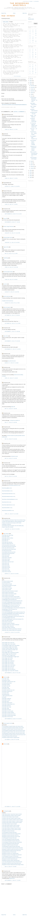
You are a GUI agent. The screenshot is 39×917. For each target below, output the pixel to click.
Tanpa (24, 519)
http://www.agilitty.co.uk (6, 488)
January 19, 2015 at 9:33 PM (12, 529)
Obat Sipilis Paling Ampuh (7, 702)
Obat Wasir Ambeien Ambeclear (8, 623)
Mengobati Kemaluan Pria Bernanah (9, 851)
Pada (15, 519)
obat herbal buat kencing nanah (8, 553)
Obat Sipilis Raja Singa (6, 706)
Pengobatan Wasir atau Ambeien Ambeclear (10, 624)
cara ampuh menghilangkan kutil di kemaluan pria (11, 602)
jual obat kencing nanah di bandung (9, 546)
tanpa (6, 527)
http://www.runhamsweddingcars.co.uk (9, 499)
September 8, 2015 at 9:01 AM (12, 672)
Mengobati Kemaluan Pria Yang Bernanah (10, 853)
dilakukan (12, 521)
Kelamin (12, 519)
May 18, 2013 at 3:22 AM (11, 438)
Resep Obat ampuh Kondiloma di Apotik (10, 591)
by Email (31, 1)
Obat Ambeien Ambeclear (7, 621)
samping (11, 527)
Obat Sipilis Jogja (5, 678)
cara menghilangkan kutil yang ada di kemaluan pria (12, 600)
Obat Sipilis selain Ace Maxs (7, 538)
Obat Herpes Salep (6, 560)
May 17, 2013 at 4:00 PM (11, 422)
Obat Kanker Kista (5, 568)
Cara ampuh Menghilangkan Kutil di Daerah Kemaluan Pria (13, 607)
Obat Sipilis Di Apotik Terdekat (8, 712)
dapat (9, 521)
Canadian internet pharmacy (7, 300)
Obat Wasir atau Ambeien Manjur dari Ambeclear (11, 630)
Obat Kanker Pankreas (6, 571)
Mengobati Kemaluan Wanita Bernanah (9, 858)
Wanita (21, 519)
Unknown (5, 677)
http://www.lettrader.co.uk (7, 490)
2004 (30, 84)
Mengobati (7, 519)
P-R (35, 53)
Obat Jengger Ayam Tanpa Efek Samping (10, 670)
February (32, 166)
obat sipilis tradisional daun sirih (8, 690)
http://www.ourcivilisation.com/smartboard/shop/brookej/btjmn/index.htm (16, 104)
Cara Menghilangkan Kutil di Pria (8, 617)
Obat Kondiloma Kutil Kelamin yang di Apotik (10, 596)
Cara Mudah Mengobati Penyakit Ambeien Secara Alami (13, 727)
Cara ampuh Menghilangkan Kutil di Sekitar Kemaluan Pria (13, 612)
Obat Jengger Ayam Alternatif (7, 662)
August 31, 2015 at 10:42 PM (12, 632)
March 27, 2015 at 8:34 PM (11, 573)
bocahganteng (6, 811)
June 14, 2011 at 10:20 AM (11, 267)
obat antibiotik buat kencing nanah (8, 552)
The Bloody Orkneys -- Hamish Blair (33, 120)
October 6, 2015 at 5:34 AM (12, 739)
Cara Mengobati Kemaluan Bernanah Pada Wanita (12, 842)
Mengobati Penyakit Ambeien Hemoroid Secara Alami (12, 729)
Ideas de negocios (7, 307)
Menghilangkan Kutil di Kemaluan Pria (9, 609)
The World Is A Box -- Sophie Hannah (33, 133)
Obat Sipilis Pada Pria (6, 705)
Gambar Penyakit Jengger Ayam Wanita (10, 648)
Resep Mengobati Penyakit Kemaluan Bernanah (11, 850)
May (31, 161)
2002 (30, 172)
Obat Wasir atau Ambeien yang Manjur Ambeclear (11, 628)
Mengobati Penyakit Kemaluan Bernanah (10, 844)
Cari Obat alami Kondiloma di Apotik (9, 585)
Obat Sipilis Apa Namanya (7, 542)
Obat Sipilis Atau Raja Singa (7, 535)
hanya (6, 521)
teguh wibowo (6, 533)
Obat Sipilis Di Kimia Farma (7, 716)
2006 (30, 80)
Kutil (10, 519)
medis (23, 521)
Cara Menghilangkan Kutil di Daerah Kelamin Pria (11, 603)
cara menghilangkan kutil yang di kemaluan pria (11, 598)
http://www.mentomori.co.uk (14, 485)
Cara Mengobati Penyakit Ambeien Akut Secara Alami (12, 726)
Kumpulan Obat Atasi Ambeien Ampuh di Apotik (11, 818)
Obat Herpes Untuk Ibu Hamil (8, 561)
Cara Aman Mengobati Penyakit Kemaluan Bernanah (12, 847)
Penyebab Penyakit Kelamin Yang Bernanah (10, 737)
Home (14, 13)
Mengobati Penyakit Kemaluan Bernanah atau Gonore (12, 849)
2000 (30, 175)
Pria (17, 519)
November (33, 87)
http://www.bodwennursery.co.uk (8, 496)
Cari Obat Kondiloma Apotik (7, 581)
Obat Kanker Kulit (5, 563)
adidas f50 (13, 406)
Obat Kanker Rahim (6, 566)
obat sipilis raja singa (6, 685)
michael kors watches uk (15, 420)
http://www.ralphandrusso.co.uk (8, 504)
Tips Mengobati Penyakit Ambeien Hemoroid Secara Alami (13, 733)
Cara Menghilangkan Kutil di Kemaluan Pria (10, 606)
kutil (3, 525)
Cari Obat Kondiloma (6, 582)
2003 (30, 170)
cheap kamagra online (7, 237)
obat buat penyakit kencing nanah (8, 545)
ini (2, 521)
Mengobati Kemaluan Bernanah (8, 830)
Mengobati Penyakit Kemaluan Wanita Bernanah (11, 863)
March (32, 164)
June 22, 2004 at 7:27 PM (11, 129)
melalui (15, 521)
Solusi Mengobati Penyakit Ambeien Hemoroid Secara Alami (13, 734)
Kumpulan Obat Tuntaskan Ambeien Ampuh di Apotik (12, 819)
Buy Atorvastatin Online (8, 271)
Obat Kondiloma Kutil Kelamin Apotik (9, 593)
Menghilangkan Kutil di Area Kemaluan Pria (10, 614)
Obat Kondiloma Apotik (6, 589)
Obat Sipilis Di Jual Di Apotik (7, 711)
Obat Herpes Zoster (6, 554)
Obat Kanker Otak (5, 564)
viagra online (5, 246)
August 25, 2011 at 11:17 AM (12, 302)
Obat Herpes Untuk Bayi (6, 557)
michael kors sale (14, 456)
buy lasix (5, 284)
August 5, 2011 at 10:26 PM (12, 291)
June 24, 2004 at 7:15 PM (11, 178)
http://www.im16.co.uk (6, 502)
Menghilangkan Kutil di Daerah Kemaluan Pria (11, 605)
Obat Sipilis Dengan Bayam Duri (8, 704)
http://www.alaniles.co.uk (7, 507)
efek (9, 527)
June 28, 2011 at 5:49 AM (11, 279)
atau (11, 522)
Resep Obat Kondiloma (6, 586)
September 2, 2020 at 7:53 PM (12, 880)
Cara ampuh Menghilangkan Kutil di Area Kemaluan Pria (13, 616)
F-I (35, 50)
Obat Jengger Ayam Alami (7, 659)
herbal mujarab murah (7, 723)
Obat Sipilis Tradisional (6, 698)
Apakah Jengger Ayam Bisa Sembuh (9, 653)
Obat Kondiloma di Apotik (7, 584)
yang (22, 525)
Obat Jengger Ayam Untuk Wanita (8, 644)
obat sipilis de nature (6, 680)
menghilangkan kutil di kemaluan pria (9, 599)
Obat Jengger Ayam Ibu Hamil (8, 667)
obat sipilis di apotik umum (7, 691)
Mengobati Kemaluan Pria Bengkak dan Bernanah (12, 854)
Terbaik (5, 525)
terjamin (3, 527)
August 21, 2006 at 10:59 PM (12, 186)
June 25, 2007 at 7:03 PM (11, 204)
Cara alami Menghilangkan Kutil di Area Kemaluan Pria (12, 619)
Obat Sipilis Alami (5, 701)
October (32, 89)
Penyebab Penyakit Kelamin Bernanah (9, 736)
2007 (30, 78)
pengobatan (19, 521)
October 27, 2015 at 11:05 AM (12, 806)
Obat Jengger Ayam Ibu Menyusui (8, 669)
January (32, 168)
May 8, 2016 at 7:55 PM (10, 866)
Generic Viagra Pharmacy (8, 226)
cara (6, 522)
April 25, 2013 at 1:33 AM (11, 378)
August (32, 92)
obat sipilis (4, 697)
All (35, 57)
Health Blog (5, 257)
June (31, 96)
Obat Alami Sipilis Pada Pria (7, 543)
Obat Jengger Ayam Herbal (7, 658)
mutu (15, 525)
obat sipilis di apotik (6, 684)
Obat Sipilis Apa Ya (5, 539)
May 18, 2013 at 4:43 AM (11, 458)
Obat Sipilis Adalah (5, 536)
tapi (13, 522)
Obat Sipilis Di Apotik (6, 699)
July (31, 94)
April (31, 162)
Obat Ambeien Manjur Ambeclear (8, 627)
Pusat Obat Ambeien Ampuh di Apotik (9, 823)
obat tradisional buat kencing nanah (9, 549)
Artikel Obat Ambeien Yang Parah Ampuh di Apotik (12, 814)
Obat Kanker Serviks (6, 567)
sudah (17, 522)
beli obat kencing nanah (6, 550)
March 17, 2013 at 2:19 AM (11, 362)
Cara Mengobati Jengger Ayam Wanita (9, 646)
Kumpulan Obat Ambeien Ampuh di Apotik (10, 816)
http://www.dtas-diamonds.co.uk (8, 493)
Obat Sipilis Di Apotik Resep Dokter (9, 715)
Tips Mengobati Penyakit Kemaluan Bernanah (11, 846)
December (33, 85)
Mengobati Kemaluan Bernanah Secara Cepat (11, 836)
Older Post (25, 13)
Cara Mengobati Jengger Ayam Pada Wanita (10, 645)
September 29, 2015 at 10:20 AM (13, 718)
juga (15, 522)
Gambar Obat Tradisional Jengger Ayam (10, 649)
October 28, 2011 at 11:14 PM (12, 323)
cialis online (5, 335)
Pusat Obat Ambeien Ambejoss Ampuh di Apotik (11, 828)
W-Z (32, 57)
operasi (8, 522)
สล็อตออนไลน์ (12, 878)
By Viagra (5, 319)
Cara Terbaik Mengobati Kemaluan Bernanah (11, 840)
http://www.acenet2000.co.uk (7, 510)
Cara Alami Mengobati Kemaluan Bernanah (10, 843)
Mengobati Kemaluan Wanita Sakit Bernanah (11, 860)
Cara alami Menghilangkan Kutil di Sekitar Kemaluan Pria (13, 613)
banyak (19, 522)
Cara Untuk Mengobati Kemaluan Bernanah (10, 839)
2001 (30, 173)
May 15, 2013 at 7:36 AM (11, 408)
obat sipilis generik (5, 694)
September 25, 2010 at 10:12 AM (13, 213)
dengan (3, 522)
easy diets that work (12, 360)
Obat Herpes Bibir (5, 556)
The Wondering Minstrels (19, 4)
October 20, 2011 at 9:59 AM (12, 315)
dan (19, 519)
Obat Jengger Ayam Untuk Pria (8, 642)
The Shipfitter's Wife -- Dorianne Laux (33, 137)
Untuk (3, 519)
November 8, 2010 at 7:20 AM (12, 222)
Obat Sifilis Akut (5, 540)
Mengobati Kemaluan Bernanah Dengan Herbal (11, 833)
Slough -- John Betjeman (8, 15)
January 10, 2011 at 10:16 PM (12, 232)
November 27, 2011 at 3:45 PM (13, 349)
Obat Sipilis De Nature (6, 709)
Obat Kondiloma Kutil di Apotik (8, 595)
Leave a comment (19, 111)
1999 (30, 177)
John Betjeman (17, 76)
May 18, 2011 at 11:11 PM (11, 253)
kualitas (19, 525)
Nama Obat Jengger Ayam (7, 651)
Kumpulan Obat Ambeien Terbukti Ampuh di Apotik (12, 822)
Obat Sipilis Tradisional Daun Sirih (8, 681)
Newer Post (3, 13)
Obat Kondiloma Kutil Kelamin (8, 592)
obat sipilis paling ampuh (7, 683)
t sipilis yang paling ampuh (7, 695)
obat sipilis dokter (5, 692)
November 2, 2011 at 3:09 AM (12, 331)
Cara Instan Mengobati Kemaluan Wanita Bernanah (12, 861)
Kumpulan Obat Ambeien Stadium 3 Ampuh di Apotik (12, 821)
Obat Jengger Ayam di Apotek (8, 663)
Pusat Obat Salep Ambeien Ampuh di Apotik (10, 826)
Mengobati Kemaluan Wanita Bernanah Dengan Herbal (12, 864)
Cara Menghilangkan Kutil (7, 610)
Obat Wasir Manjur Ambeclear (8, 626)
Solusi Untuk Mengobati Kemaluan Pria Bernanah (11, 857)
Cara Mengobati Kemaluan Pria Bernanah (10, 856)
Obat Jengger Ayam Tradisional (8, 660)
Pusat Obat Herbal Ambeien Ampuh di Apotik (10, 825)
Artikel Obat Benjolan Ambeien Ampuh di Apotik (11, 815)
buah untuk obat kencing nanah (8, 547)
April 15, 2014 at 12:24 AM (11, 513)
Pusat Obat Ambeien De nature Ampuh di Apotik (11, 829)
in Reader (36, 1)
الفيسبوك (5, 218)
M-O (32, 53)
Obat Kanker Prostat (6, 570)
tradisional (9, 524)
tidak (4, 521)
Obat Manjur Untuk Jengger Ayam (8, 655)
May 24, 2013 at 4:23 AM (11, 476)
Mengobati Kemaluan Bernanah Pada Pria (10, 835)
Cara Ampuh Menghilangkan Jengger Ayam (10, 656)
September (33, 90)
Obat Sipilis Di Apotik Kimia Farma (8, 713)
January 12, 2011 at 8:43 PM (12, 242)
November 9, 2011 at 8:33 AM (12, 341)
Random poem (31, 18)
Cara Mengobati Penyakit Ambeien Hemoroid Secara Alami (13, 730)
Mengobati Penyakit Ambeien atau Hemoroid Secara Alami (13, 731)
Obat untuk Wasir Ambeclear (7, 620)
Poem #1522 (5, 21)
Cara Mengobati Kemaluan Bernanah (9, 832)
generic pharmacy (6, 296)
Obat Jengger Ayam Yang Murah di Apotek (10, 652)
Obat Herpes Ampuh (6, 559)
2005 (30, 82)
